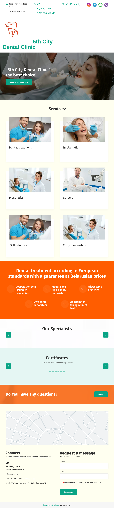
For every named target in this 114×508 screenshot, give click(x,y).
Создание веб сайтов (51, 505)
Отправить (68, 492)
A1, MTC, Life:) (44, 8)
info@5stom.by (73, 4)
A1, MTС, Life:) (13, 466)
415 (38, 4)
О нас (101, 394)
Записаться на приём (19, 82)
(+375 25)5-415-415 (46, 13)
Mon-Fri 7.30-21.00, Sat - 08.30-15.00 (20, 479)
